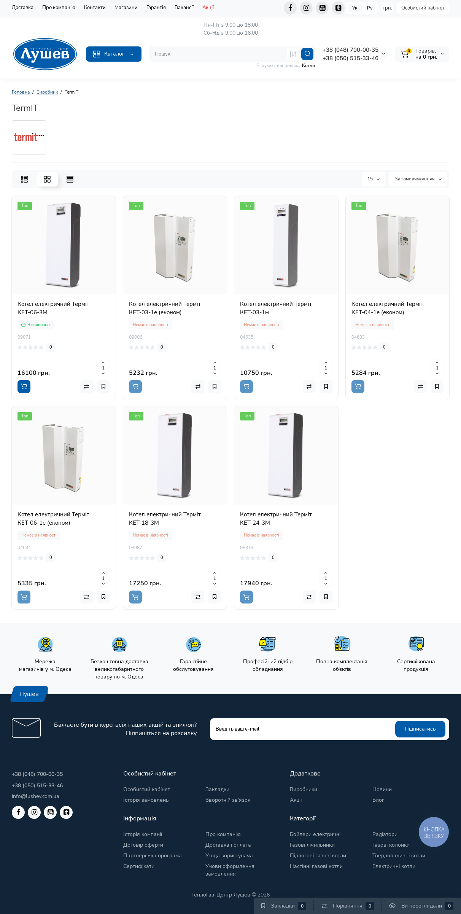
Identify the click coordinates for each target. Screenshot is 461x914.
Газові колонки (391, 845)
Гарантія (156, 7)
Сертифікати (138, 866)
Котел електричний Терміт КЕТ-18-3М (165, 519)
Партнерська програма (152, 855)
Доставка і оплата (228, 845)
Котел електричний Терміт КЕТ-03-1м (276, 308)
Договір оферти (143, 845)
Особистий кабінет (423, 8)
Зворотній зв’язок (227, 800)
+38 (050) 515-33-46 (350, 58)
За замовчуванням (418, 179)
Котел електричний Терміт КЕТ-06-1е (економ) (53, 519)
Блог (378, 800)
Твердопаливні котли (398, 855)
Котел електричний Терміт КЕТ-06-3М (53, 308)
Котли (308, 65)
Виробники (303, 789)
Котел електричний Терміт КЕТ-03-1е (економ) (165, 308)
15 (373, 179)
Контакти (95, 7)
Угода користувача (229, 855)
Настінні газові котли (316, 866)
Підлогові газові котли (318, 855)
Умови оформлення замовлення (229, 870)
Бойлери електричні (315, 834)
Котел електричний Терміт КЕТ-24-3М (276, 519)
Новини (382, 789)
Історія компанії (142, 834)
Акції (208, 7)
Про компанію (58, 7)
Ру (369, 8)
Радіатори (384, 834)
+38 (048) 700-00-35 (350, 50)
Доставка (22, 7)
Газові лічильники (312, 845)
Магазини (126, 7)
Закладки (217, 789)
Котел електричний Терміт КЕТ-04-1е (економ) (387, 308)
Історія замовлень (146, 800)
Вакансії (184, 7)
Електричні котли (393, 866)
